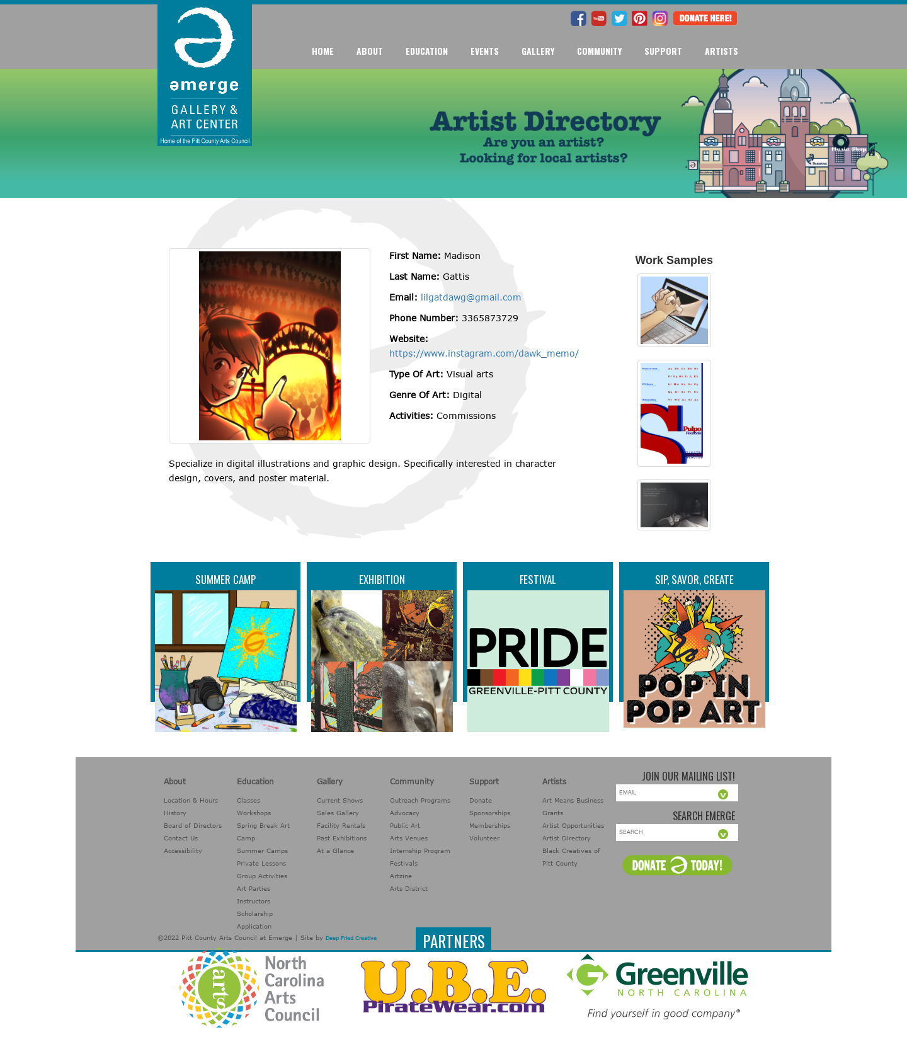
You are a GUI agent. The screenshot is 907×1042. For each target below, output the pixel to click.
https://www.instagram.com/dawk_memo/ (484, 353)
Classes (248, 800)
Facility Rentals (341, 825)
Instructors (253, 901)
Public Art (405, 825)
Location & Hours (191, 800)
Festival (538, 579)
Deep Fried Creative (351, 938)
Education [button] (427, 50)
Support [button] (663, 50)
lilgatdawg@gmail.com (471, 297)
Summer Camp (225, 579)
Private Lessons (261, 863)
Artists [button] (721, 50)
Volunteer (484, 838)
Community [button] (599, 50)
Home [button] (323, 50)
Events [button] (485, 50)
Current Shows (340, 800)
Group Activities (262, 875)
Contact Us (181, 838)
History (175, 812)
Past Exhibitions (342, 838)
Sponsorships (489, 812)
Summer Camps (262, 850)
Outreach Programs (420, 800)
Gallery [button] (538, 50)
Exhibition (382, 579)
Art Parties (253, 888)
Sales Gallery (338, 812)
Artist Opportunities (573, 825)
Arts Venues (409, 838)
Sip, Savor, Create (694, 579)
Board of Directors (193, 825)
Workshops (254, 812)
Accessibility (183, 850)
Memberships (489, 825)
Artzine (401, 875)
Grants (552, 812)
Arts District (409, 888)
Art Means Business (572, 800)
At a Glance (335, 850)
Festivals (404, 863)
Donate (480, 800)
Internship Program (420, 850)
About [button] (370, 50)
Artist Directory (566, 838)
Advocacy (404, 812)
